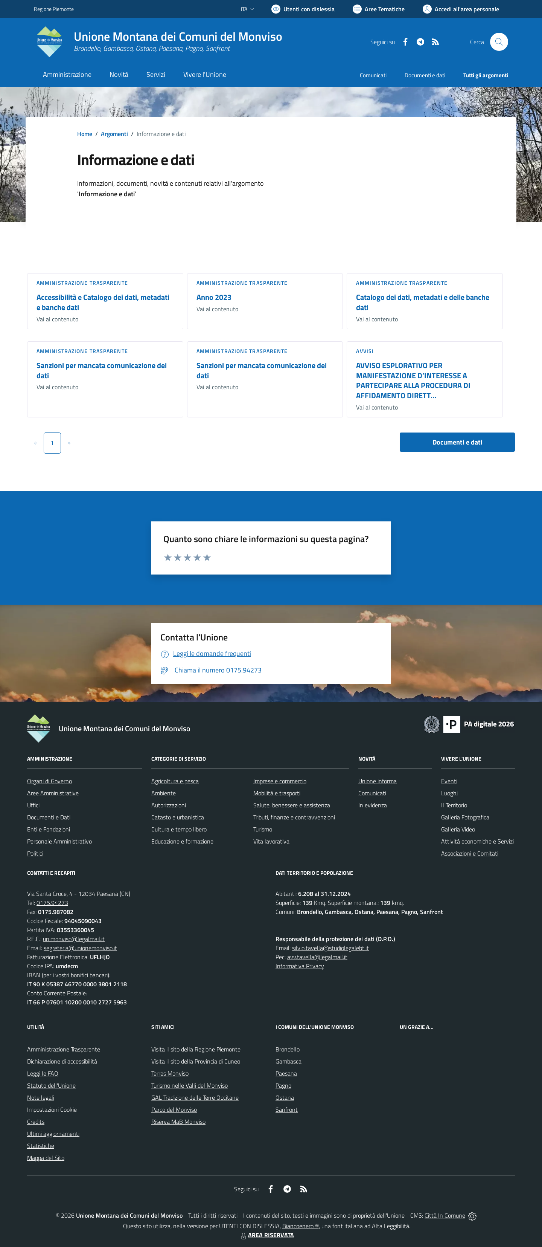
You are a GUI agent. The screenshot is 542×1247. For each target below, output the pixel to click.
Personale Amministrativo (59, 841)
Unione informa (377, 780)
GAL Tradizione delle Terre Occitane (195, 1097)
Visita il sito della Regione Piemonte (196, 1049)
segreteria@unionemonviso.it (80, 947)
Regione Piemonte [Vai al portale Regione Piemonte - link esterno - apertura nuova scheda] (54, 9)
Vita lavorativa (271, 841)
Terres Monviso (170, 1073)
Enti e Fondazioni (48, 829)
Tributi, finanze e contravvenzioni (294, 817)
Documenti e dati (457, 442)
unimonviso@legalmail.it (74, 938)
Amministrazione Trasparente (63, 1049)
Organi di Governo (49, 780)
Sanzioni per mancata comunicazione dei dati (102, 370)
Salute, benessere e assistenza (291, 805)
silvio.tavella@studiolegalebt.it (330, 947)
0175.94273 (52, 902)
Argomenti (114, 133)
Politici (35, 853)
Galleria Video (458, 829)
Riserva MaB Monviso (178, 1121)
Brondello (288, 1049)
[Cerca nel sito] (499, 42)
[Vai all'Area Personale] (461, 9)
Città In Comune (445, 1215)
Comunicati (373, 75)
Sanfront (287, 1109)
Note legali (40, 1097)
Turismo (262, 829)
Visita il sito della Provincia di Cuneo (195, 1061)
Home (84, 133)
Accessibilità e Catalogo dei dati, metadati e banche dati (103, 302)
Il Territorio (454, 805)
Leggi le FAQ (42, 1073)
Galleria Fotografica (465, 817)
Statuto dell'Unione (51, 1085)
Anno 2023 (213, 297)
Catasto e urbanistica (177, 817)
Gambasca (288, 1061)
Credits (35, 1121)
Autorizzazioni (168, 805)
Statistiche (40, 1145)
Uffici (33, 805)
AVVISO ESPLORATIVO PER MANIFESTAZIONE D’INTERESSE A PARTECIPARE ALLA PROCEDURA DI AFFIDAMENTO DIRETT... (413, 380)
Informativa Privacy (300, 965)
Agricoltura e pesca (175, 780)
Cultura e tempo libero (179, 829)
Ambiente (163, 793)
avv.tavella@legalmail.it (317, 956)
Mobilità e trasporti (276, 793)
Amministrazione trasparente (82, 283)
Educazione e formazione (182, 841)
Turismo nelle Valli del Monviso (189, 1085)
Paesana (286, 1073)
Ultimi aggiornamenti (53, 1133)
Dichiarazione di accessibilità (62, 1061)
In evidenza (372, 805)
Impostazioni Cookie (52, 1109)
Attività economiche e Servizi (477, 841)
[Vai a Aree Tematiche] (379, 9)
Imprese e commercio (279, 780)
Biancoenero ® (300, 1225)
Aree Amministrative (53, 793)
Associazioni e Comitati (469, 853)
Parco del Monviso (174, 1109)
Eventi (449, 780)
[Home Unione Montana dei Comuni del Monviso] (158, 41)
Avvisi (365, 351)
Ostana (285, 1097)
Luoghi (449, 793)
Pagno (283, 1085)
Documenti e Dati (48, 817)
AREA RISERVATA (266, 1234)
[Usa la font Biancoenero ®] (303, 9)
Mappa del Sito (45, 1157)
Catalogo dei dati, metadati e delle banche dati (422, 302)
